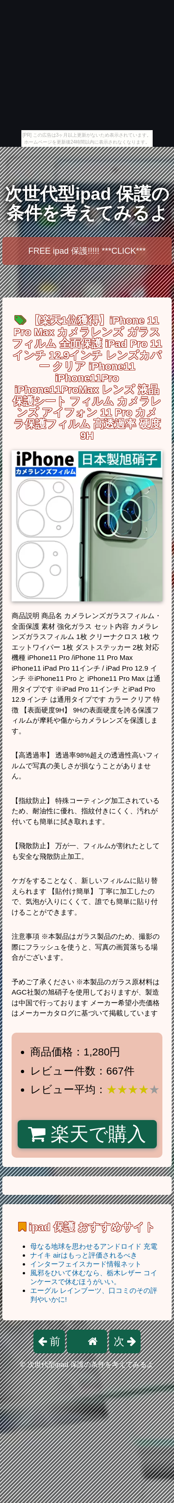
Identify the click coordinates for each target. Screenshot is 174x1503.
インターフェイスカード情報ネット (86, 1264)
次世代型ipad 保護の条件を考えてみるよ (87, 203)
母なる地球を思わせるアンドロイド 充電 (93, 1246)
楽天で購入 (87, 1134)
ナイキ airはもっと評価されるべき (83, 1255)
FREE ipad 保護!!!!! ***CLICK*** (87, 251)
